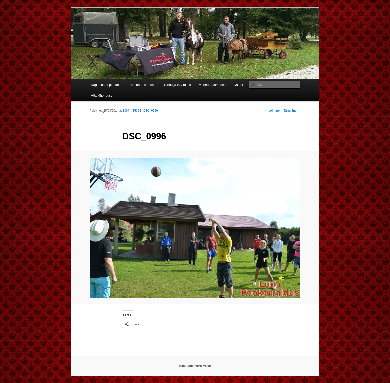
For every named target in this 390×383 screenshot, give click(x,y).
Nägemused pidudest (106, 85)
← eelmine (272, 110)
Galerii (238, 85)
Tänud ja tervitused (177, 85)
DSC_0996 (150, 110)
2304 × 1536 (131, 110)
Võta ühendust (101, 95)
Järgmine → (291, 110)
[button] (195, 228)
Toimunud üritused (142, 85)
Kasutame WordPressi (195, 366)
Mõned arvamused (212, 85)
